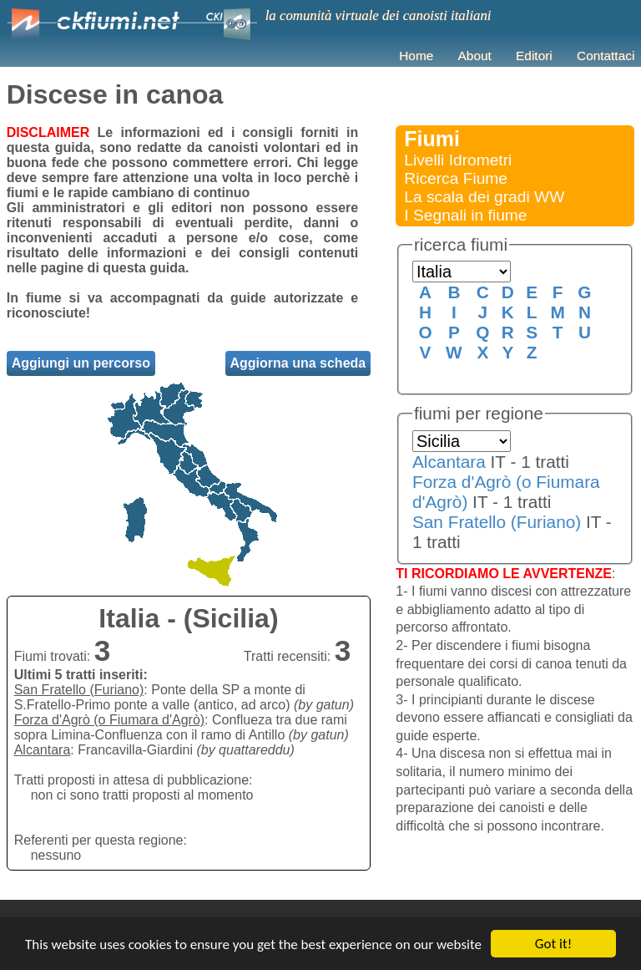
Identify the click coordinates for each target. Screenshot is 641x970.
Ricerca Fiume (455, 178)
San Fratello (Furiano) (496, 521)
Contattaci (605, 55)
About (475, 55)
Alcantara (449, 461)
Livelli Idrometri (458, 160)
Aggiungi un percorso (81, 363)
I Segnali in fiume (465, 215)
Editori (534, 55)
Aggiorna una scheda (298, 363)
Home (416, 55)
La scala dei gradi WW (484, 197)
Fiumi (432, 138)
